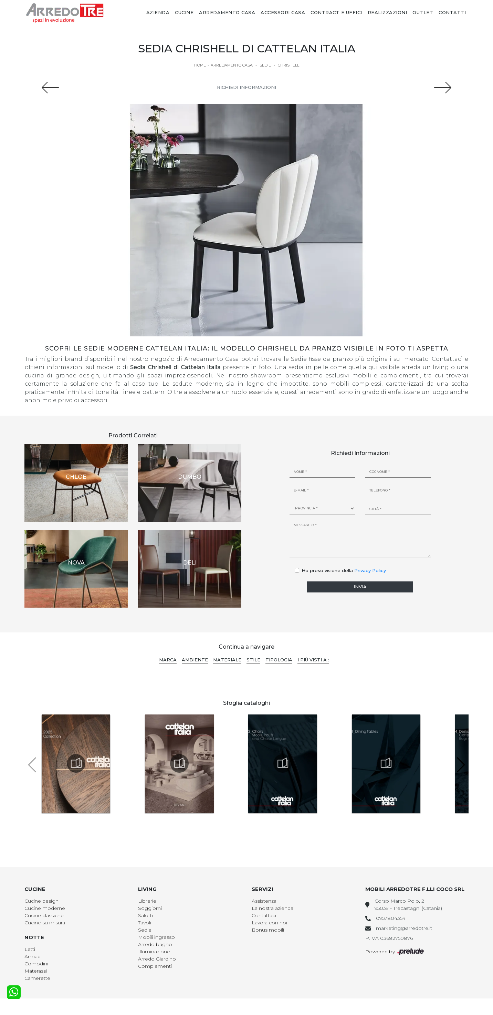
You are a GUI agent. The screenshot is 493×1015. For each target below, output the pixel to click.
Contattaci (264, 915)
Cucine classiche (44, 915)
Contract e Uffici (336, 12)
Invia (360, 586)
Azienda (158, 12)
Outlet (422, 12)
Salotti (145, 915)
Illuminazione (154, 951)
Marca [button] (168, 659)
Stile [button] (253, 659)
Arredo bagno (155, 944)
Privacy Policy (370, 570)
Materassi (35, 971)
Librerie (147, 901)
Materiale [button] (227, 659)
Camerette (37, 978)
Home (200, 65)
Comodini (36, 964)
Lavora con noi (269, 923)
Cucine (184, 12)
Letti (29, 949)
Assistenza (264, 901)
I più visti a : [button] (313, 659)
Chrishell (288, 65)
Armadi (33, 956)
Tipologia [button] (278, 659)
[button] (460, 764)
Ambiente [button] (195, 659)
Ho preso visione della (344, 570)
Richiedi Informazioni (246, 87)
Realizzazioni (387, 12)
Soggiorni (150, 908)
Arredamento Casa (227, 12)
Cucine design (41, 901)
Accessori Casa (283, 12)
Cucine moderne (44, 908)
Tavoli (144, 923)
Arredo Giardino (157, 959)
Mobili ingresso (156, 937)
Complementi (155, 966)
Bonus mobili (268, 930)
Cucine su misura (44, 923)
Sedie (265, 65)
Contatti (452, 12)
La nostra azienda (272, 908)
